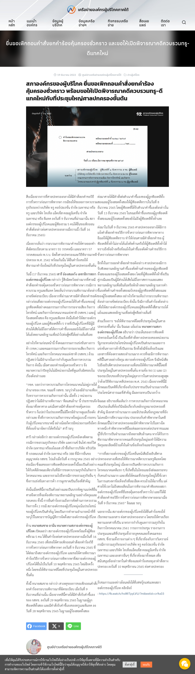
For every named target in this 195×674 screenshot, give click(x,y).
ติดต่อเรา (165, 22)
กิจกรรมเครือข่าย (118, 22)
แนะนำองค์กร (32, 22)
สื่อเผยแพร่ (144, 22)
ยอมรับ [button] (146, 664)
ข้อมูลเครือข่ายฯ (87, 22)
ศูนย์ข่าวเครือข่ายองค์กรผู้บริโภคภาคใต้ (101, 74)
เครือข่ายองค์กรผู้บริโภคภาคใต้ (103, 9)
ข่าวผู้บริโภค (133, 74)
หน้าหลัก (12, 22)
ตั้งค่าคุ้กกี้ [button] (129, 664)
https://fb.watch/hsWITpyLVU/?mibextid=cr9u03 (131, 597)
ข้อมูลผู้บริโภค (57, 22)
